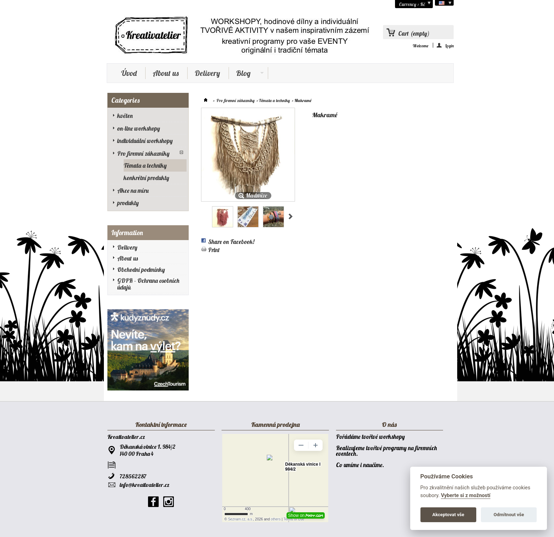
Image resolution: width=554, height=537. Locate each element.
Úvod (129, 73)
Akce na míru (133, 190)
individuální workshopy (145, 140)
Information (127, 232)
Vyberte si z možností (465, 496)
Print (214, 249)
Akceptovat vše (448, 514)
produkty (128, 203)
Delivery (207, 73)
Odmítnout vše (509, 514)
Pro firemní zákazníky (143, 153)
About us (166, 73)
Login (449, 45)
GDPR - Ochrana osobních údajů (148, 284)
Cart (414, 33)
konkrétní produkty (146, 177)
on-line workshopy (138, 128)
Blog (246, 73)
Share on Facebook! (231, 241)
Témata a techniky (145, 165)
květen (125, 115)
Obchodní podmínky (141, 269)
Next (291, 216)
